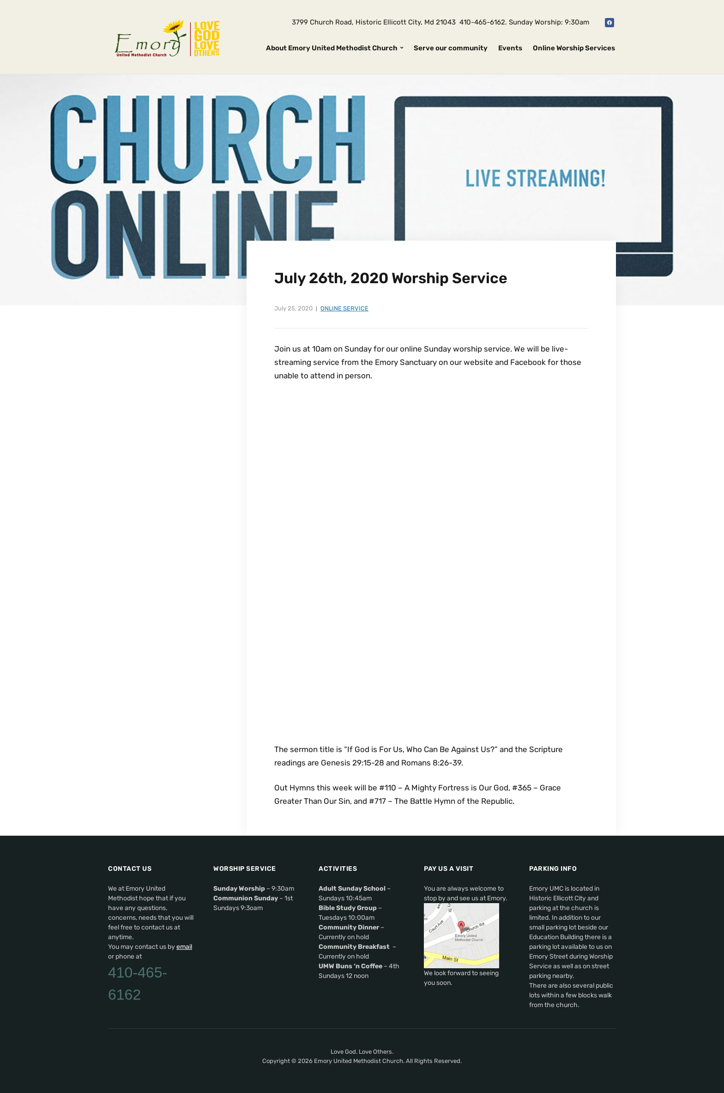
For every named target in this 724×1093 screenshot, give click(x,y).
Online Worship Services (574, 48)
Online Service (344, 308)
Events (510, 48)
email (184, 947)
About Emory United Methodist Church (332, 48)
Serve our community (451, 48)
